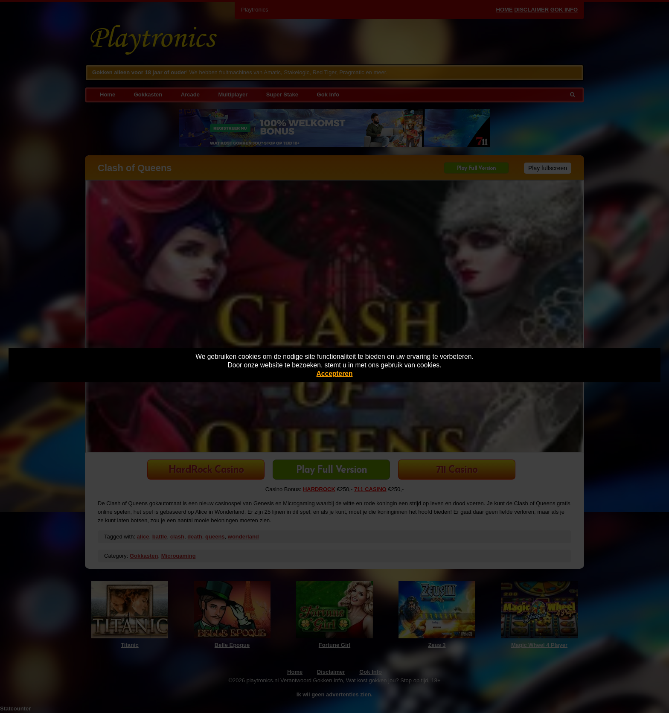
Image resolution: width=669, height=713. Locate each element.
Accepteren (335, 373)
